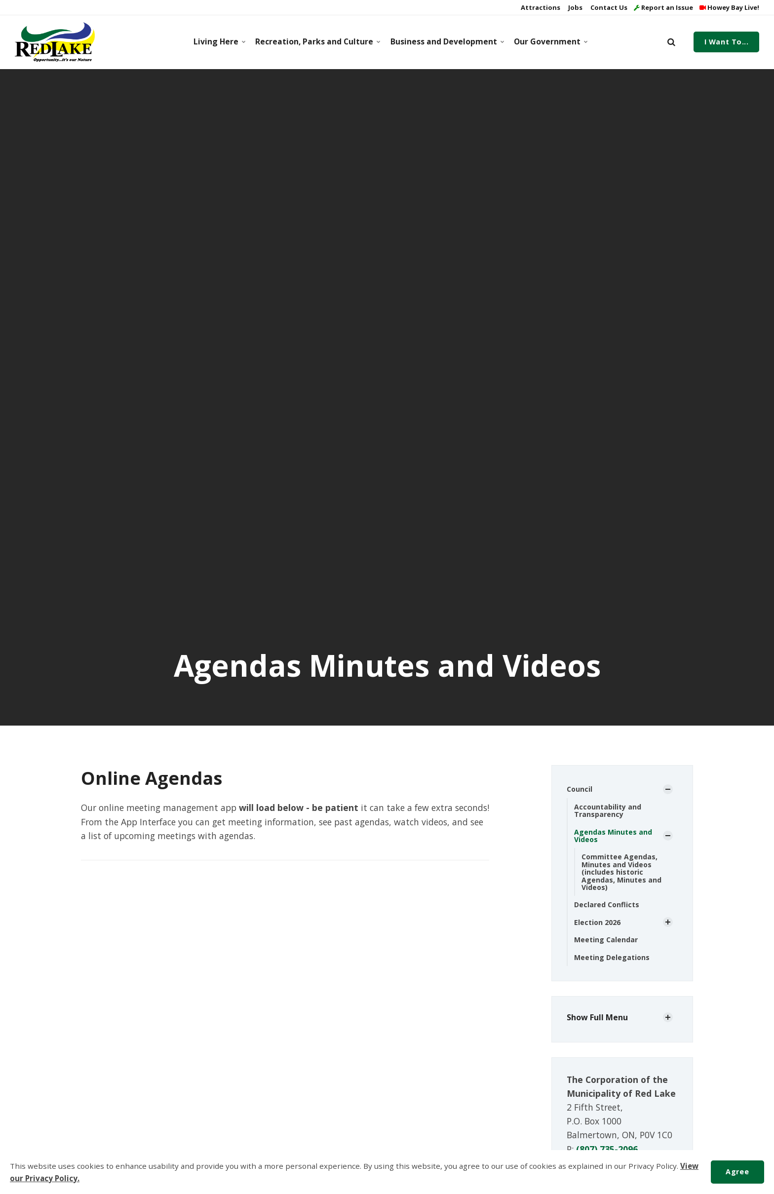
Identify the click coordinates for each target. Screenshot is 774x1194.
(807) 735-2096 (607, 1149)
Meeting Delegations (612, 957)
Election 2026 (597, 922)
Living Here (219, 41)
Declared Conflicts (606, 904)
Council (579, 789)
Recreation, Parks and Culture (315, 41)
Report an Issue (663, 7)
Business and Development (445, 41)
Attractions (539, 7)
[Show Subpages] (668, 789)
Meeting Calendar (606, 939)
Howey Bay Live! (729, 7)
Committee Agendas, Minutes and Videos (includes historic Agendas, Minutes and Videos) (621, 872)
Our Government (549, 41)
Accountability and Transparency (607, 810)
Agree (737, 1171)
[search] (671, 42)
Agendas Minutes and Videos (613, 835)
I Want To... (726, 41)
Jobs (574, 7)
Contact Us (608, 7)
